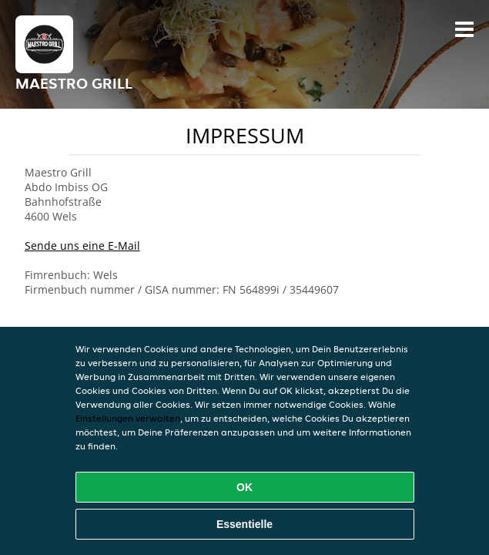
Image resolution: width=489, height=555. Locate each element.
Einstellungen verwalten (127, 418)
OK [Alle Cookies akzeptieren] (244, 487)
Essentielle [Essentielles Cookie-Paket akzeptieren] (244, 524)
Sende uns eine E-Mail (82, 245)
